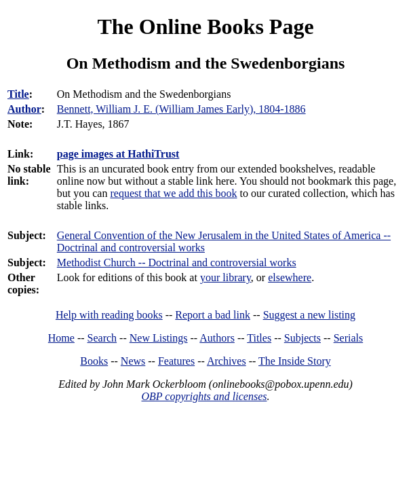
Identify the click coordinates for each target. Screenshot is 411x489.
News (133, 361)
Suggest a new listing (309, 315)
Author (24, 109)
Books (94, 361)
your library (225, 277)
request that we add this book (173, 193)
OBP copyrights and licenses (204, 396)
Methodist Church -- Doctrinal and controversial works (176, 262)
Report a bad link (212, 315)
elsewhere (289, 277)
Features (176, 361)
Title (18, 94)
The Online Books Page (205, 26)
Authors (217, 338)
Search (102, 338)
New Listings (159, 338)
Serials (349, 338)
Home (61, 338)
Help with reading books (109, 315)
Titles (259, 338)
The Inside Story (294, 361)
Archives (226, 361)
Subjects (302, 338)
